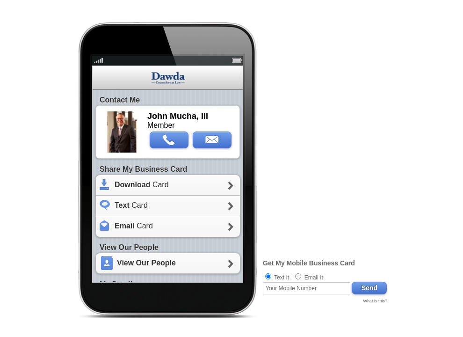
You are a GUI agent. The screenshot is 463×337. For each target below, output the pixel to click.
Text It (281, 277)
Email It (313, 277)
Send (369, 288)
